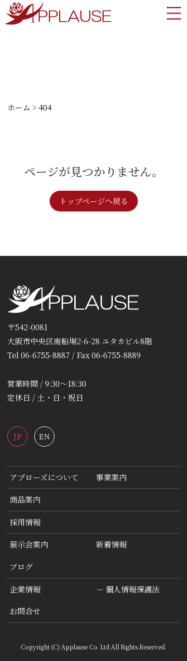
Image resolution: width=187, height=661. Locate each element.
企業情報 (25, 589)
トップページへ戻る (93, 201)
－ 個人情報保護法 (128, 589)
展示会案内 (29, 544)
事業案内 (111, 477)
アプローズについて (44, 477)
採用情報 (25, 522)
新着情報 (111, 544)
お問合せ (25, 611)
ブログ (21, 566)
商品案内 (25, 499)
